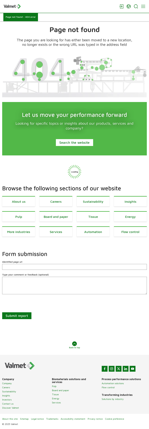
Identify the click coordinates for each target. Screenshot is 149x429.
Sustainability (9, 391)
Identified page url (12, 261)
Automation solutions (113, 383)
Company (7, 383)
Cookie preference (114, 419)
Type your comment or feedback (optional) (25, 274)
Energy (55, 398)
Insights (6, 395)
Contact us (8, 403)
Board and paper (60, 390)
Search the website (74, 142)
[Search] (136, 6)
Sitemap (24, 419)
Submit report (17, 316)
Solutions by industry (113, 399)
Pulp (54, 386)
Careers (6, 387)
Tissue (55, 394)
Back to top (74, 345)
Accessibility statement (73, 419)
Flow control (108, 387)
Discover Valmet (10, 407)
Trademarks (52, 419)
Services (56, 402)
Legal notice (37, 419)
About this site (10, 419)
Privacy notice (95, 419)
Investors (7, 399)
